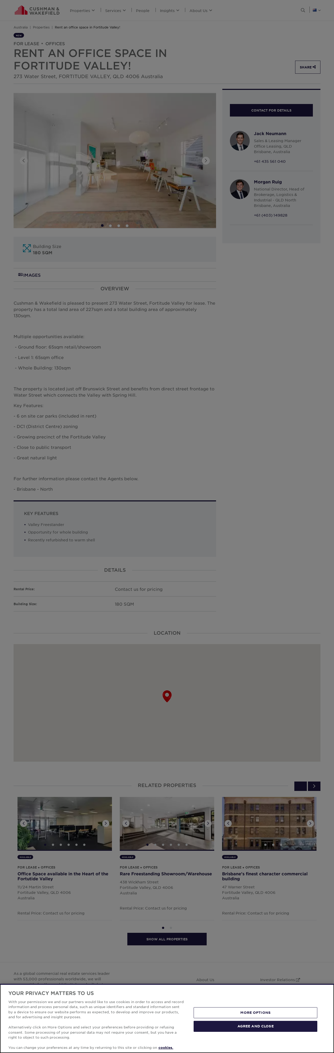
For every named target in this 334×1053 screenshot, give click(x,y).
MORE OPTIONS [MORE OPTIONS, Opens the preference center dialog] (255, 1012)
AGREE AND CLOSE (255, 1026)
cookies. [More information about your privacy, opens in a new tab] (165, 1047)
